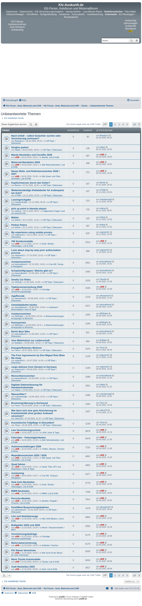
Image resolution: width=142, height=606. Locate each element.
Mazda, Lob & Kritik (50, 157)
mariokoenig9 (21, 202)
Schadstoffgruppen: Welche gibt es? (32, 270)
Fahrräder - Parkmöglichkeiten (28, 437)
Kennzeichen (18, 322)
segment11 (20, 235)
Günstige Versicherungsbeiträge (30, 290)
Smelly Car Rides (21, 279)
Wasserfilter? (18, 394)
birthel (17, 220)
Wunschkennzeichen (23, 375)
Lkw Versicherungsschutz (26, 430)
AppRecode (17, 296)
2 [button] (115, 124)
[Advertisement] (71, 70)
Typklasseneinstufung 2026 (26, 287)
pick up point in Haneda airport (28, 208)
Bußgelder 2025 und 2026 (25, 525)
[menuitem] (22, 100)
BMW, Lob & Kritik (50, 493)
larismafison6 (21, 264)
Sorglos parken (20, 147)
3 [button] (119, 124)
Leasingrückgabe (21, 199)
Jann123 (19, 418)
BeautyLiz (19, 141)
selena (18, 211)
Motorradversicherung (24, 543)
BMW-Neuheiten (20, 491)
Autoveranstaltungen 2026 (26, 446)
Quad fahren (18, 464)
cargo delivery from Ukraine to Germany (34, 367)
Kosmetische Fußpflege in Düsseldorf (32, 422)
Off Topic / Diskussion (52, 150)
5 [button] (127, 124)
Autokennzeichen (21, 261)
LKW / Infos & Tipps (50, 432)
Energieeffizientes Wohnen (26, 347)
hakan (17, 150)
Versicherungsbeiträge (24, 534)
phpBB (61, 597)
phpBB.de (83, 599)
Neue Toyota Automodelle (25, 559)
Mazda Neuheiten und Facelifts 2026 (31, 154)
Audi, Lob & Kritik (49, 569)
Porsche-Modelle (20, 498)
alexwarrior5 (20, 298)
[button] (105, 124)
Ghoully (18, 282)
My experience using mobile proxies (31, 232)
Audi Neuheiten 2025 (23, 566)
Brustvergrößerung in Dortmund (29, 403)
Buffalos (18, 343)
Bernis (18, 185)
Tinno (17, 350)
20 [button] (134, 124)
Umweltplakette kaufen (24, 304)
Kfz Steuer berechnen (23, 550)
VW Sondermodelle (22, 241)
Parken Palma (19, 225)
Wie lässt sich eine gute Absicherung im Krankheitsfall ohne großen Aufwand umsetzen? (34, 413)
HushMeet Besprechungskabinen (30, 507)
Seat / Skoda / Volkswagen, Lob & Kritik (33, 245)
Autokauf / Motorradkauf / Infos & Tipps (34, 308)
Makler (15, 217)
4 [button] (123, 124)
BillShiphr (19, 316)
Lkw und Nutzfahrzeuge (24, 516)
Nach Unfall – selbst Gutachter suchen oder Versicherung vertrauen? (36, 137)
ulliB (17, 157)
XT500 (18, 195)
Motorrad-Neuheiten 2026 (25, 162)
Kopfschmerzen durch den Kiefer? (30, 182)
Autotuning (17, 473)
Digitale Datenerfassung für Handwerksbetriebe (26, 386)
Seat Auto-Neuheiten (23, 482)
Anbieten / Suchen (50, 545)
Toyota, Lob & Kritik (50, 562)
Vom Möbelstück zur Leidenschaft (30, 340)
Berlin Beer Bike (20, 331)
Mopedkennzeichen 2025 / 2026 (29, 455)
